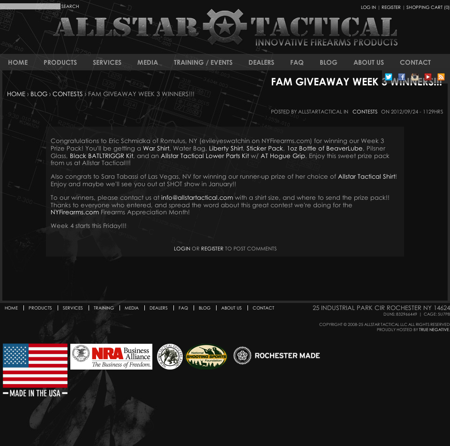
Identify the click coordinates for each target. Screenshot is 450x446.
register (212, 248)
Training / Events (203, 62)
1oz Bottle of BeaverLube (325, 148)
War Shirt (156, 148)
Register (391, 7)
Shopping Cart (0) (428, 7)
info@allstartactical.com (197, 197)
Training (104, 307)
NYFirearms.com (75, 212)
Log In (368, 7)
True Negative (434, 329)
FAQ (297, 62)
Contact (415, 62)
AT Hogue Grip (283, 155)
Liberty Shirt (226, 148)
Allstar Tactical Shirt (366, 176)
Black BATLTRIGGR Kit (101, 155)
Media (147, 62)
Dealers (261, 62)
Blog (329, 62)
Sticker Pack (265, 148)
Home (18, 62)
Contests (67, 94)
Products (60, 62)
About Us (368, 62)
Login (182, 248)
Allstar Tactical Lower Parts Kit (205, 155)
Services (107, 62)
